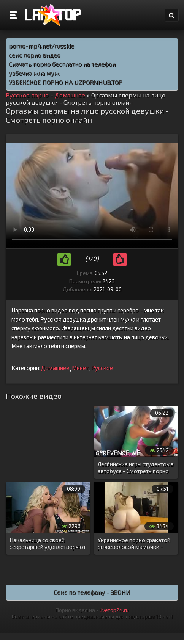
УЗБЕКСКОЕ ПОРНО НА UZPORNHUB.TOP (65, 82)
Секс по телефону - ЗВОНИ (92, 592)
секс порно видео (34, 54)
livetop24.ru (114, 610)
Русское (102, 367)
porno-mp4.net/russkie (41, 45)
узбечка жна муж (34, 73)
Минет (80, 367)
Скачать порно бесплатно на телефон (62, 63)
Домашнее (55, 367)
